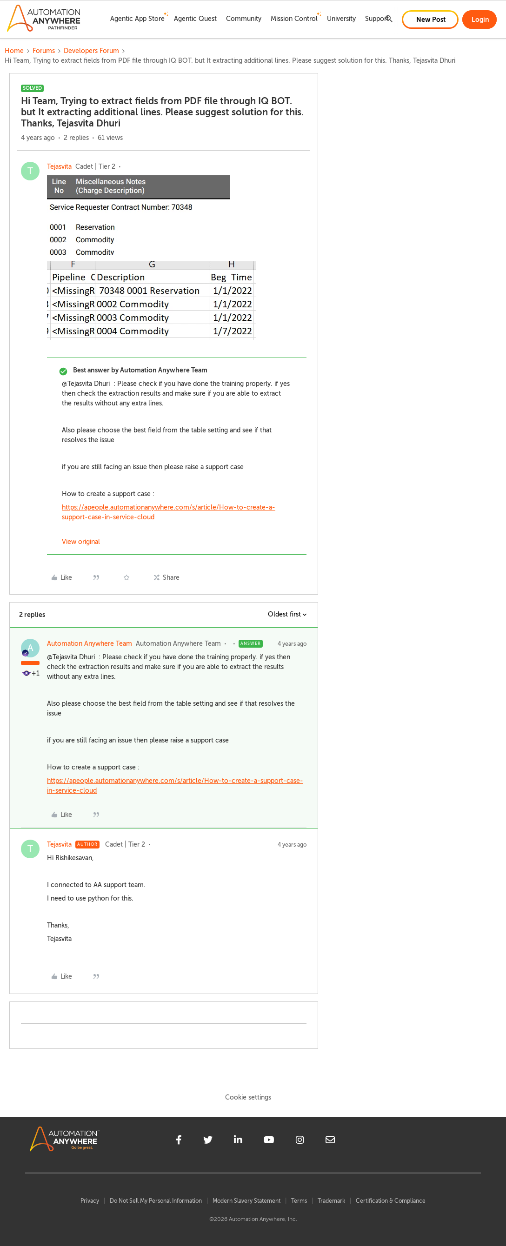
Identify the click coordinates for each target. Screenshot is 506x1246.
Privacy (89, 1201)
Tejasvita (59, 166)
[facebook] (179, 1141)
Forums (44, 50)
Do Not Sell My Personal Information (156, 1201)
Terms (299, 1201)
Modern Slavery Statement (246, 1201)
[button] (430, 19)
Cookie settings (248, 1097)
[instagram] (300, 1141)
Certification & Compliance (391, 1201)
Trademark (331, 1201)
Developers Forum (91, 50)
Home (14, 50)
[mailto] (330, 1141)
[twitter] (208, 1141)
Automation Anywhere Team (89, 643)
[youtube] (269, 1141)
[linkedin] (238, 1141)
